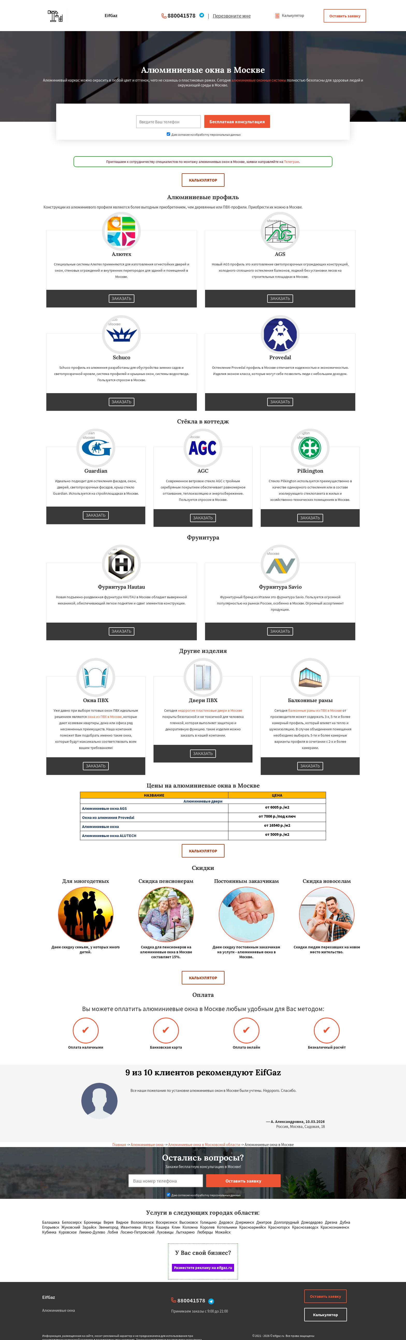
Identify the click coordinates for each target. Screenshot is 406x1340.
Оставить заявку (344, 15)
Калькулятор (289, 15)
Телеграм (291, 161)
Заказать (122, 298)
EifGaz (48, 1297)
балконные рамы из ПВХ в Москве (315, 710)
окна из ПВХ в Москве (105, 716)
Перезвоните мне (232, 16)
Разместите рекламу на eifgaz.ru (203, 1267)
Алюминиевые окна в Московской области (204, 1144)
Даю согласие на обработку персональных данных (204, 134)
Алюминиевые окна (147, 1144)
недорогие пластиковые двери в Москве (210, 710)
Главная (119, 1144)
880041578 (181, 15)
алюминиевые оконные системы (258, 80)
